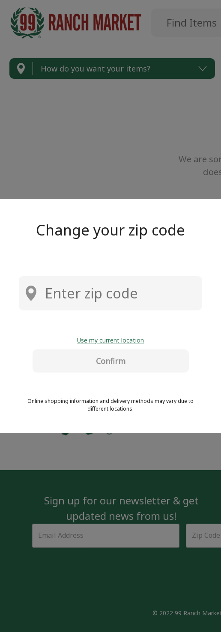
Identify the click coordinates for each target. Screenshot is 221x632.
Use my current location (110, 340)
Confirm (110, 361)
